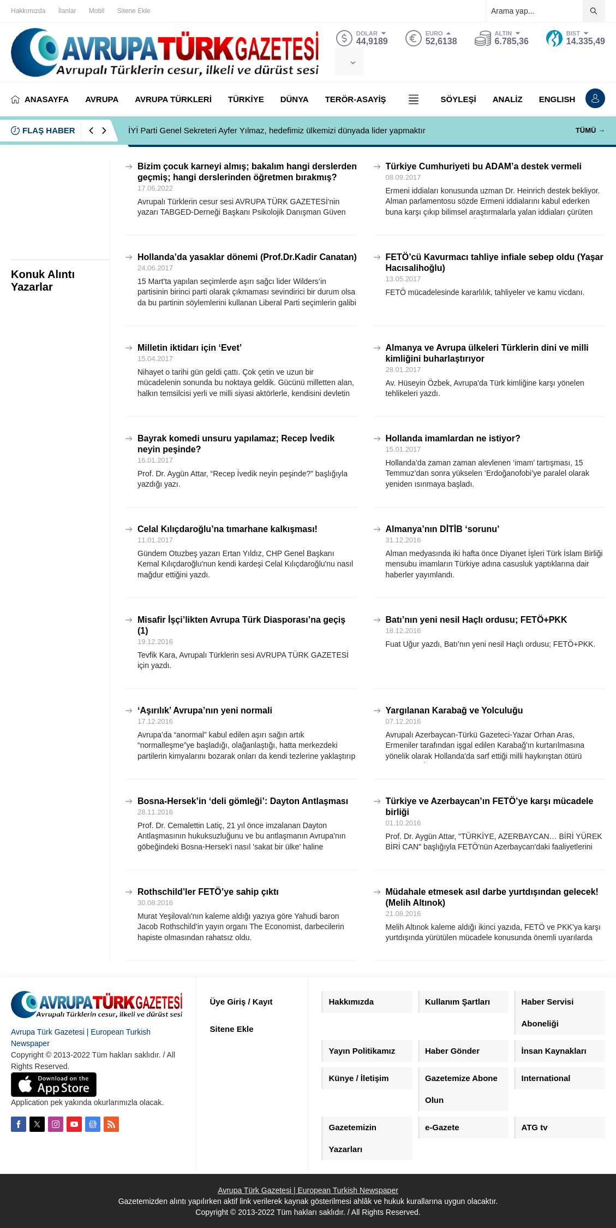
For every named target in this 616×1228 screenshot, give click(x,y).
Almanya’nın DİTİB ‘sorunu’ (443, 529)
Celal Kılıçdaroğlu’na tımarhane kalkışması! (227, 529)
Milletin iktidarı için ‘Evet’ (189, 347)
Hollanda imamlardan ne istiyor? (453, 438)
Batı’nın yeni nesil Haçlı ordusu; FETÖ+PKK (476, 619)
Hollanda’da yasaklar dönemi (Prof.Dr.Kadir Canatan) (247, 257)
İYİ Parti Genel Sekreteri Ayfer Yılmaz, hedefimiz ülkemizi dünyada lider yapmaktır (277, 130)
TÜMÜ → (590, 130)
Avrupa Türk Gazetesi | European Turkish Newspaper (308, 1190)
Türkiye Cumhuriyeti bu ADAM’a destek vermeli (484, 166)
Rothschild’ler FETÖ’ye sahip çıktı (208, 891)
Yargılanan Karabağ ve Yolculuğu (454, 710)
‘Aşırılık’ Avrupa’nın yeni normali (204, 710)
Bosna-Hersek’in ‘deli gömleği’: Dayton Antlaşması (242, 801)
